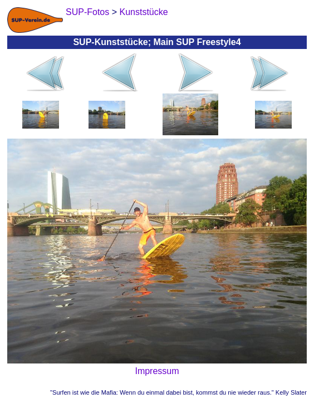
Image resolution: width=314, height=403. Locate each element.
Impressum (157, 371)
